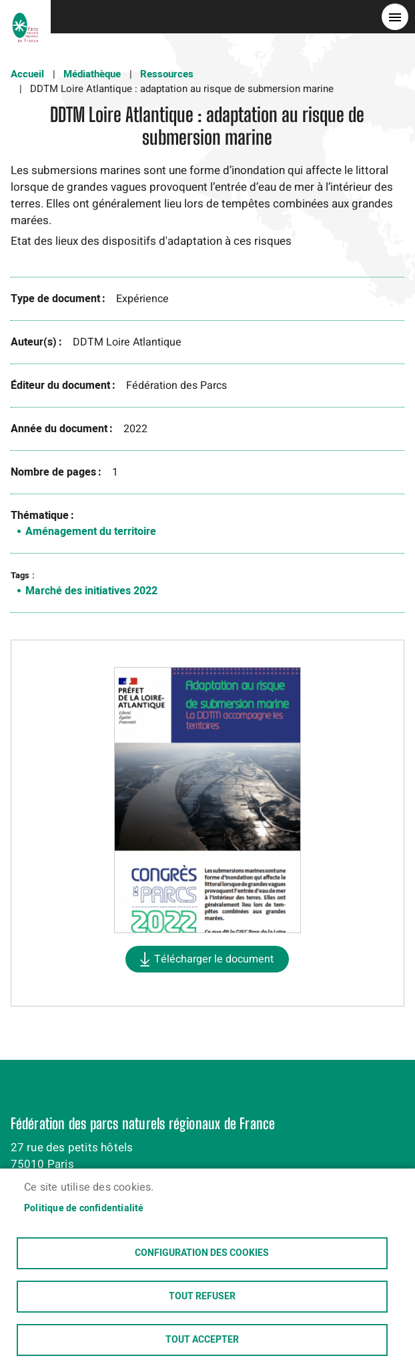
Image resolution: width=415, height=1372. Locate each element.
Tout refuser (202, 1296)
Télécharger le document (214, 959)
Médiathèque (92, 74)
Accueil (27, 74)
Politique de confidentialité (84, 1208)
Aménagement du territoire (90, 532)
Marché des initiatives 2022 (91, 591)
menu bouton (395, 16)
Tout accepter (202, 1340)
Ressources (166, 74)
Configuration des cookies (202, 1253)
